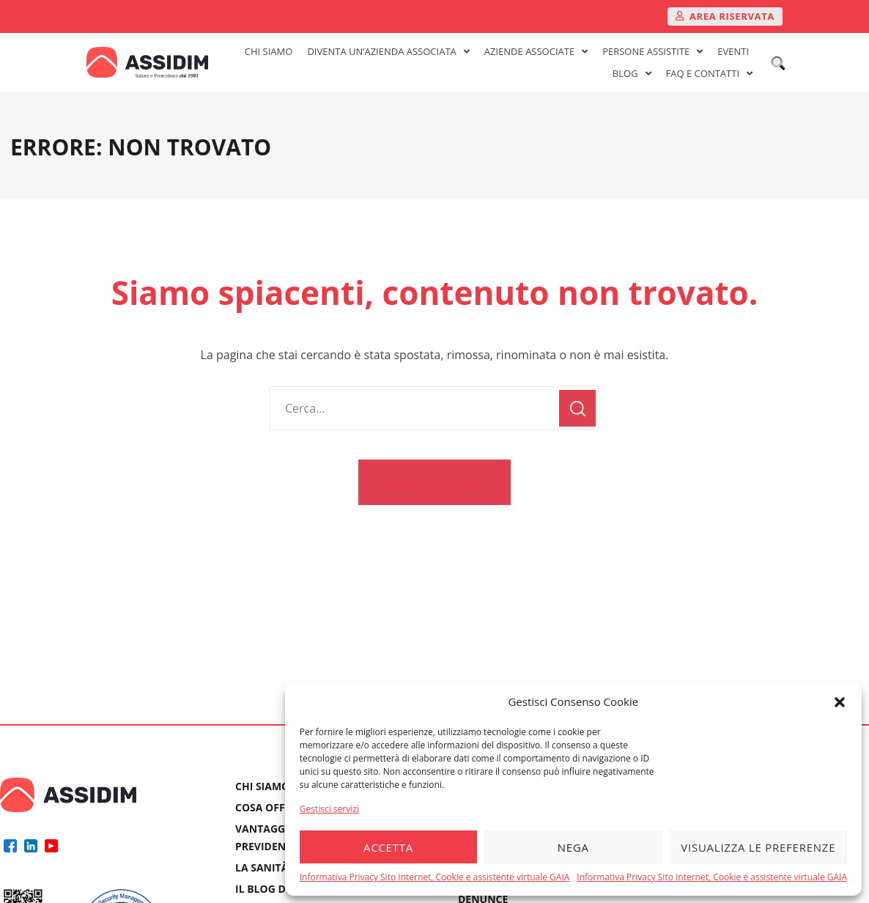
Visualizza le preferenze (758, 847)
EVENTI (733, 51)
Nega (573, 847)
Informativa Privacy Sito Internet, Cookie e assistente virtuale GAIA (435, 877)
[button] (839, 702)
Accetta (388, 847)
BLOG (632, 73)
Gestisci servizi (329, 809)
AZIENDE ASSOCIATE (536, 51)
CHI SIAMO (269, 51)
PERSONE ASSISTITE (652, 51)
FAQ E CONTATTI (709, 73)
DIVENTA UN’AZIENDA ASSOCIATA (388, 51)
